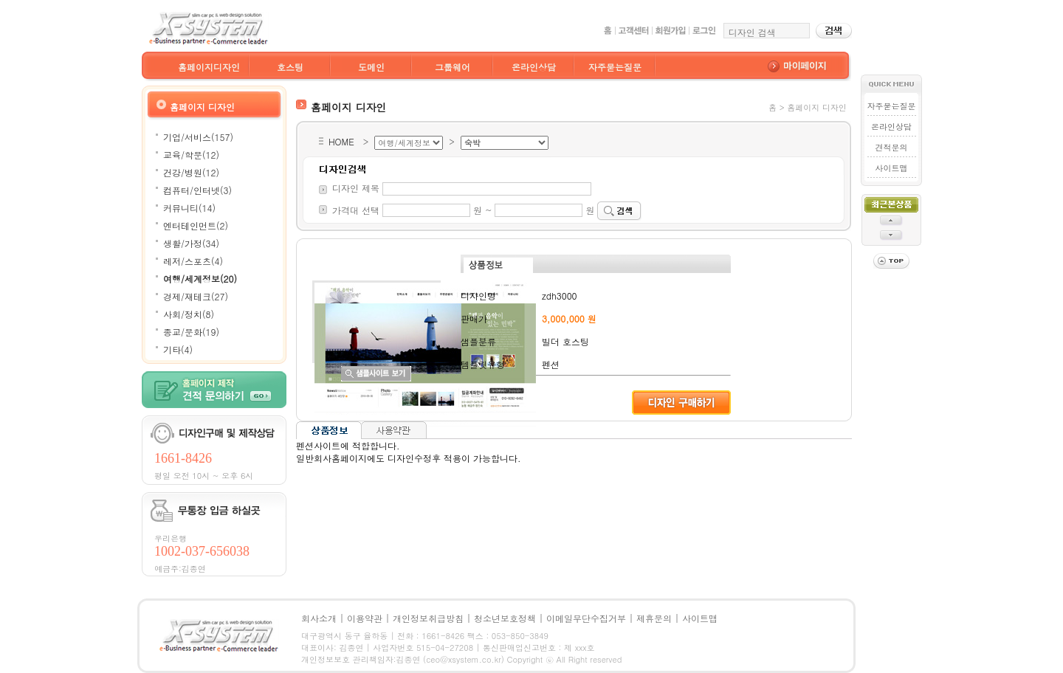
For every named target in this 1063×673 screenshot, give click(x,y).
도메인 (371, 67)
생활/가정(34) (191, 243)
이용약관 (364, 618)
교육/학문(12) (191, 154)
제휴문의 (654, 618)
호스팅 (290, 67)
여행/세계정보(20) (200, 278)
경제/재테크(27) (195, 296)
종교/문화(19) (191, 331)
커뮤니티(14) (189, 207)
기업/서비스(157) (198, 137)
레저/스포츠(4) (193, 261)
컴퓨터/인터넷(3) (197, 190)
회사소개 (319, 618)
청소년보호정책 (505, 618)
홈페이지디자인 (209, 67)
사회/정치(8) (188, 314)
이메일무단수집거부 (586, 618)
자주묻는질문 (614, 67)
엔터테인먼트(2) (195, 225)
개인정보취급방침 (428, 618)
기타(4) (178, 349)
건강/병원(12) (191, 172)
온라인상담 (534, 67)
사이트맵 (891, 167)
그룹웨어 (452, 67)
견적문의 (891, 147)
